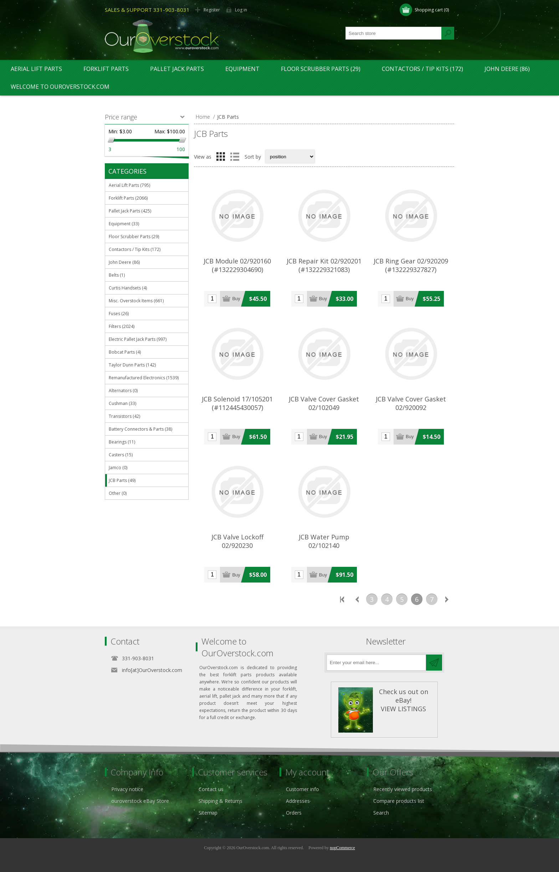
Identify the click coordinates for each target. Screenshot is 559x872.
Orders (294, 812)
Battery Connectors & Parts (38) (140, 429)
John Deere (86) (507, 69)
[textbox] (393, 33)
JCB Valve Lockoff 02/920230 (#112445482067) (237, 545)
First (342, 599)
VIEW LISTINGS (403, 708)
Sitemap (208, 812)
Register (212, 10)
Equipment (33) (124, 224)
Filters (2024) (121, 326)
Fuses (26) (119, 314)
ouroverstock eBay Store (140, 800)
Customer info (302, 789)
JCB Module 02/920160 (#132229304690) (237, 265)
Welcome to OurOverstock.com (60, 87)
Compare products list (398, 800)
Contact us (211, 789)
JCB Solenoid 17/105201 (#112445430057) (237, 403)
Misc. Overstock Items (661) (136, 301)
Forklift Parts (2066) (128, 198)
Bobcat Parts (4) (125, 352)
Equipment (242, 69)
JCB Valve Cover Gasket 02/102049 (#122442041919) (324, 407)
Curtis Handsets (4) (128, 288)
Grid (220, 156)
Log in (241, 10)
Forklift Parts (106, 69)
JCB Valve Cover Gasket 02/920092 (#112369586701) (411, 407)
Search (381, 812)
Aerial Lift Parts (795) (129, 185)
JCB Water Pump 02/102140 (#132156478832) (324, 545)
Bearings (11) (122, 442)
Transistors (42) (124, 416)
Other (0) (118, 493)
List (234, 156)
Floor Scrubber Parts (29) (320, 69)
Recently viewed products (402, 789)
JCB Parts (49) (122, 480)
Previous (357, 599)
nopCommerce (342, 847)
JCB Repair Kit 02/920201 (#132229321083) (324, 265)
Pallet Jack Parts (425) (130, 211)
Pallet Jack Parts (177, 69)
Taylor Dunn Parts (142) (132, 365)
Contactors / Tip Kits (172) (422, 69)
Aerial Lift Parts (36, 69)
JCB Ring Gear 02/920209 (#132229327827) (411, 265)
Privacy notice (127, 789)
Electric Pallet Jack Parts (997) (137, 339)
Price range (121, 117)
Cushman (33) (122, 403)
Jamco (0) (118, 468)
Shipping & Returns (220, 800)
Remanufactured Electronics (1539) (144, 378)
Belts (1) (117, 275)
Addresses (298, 800)
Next (446, 599)
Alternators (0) (123, 391)
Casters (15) (121, 455)
